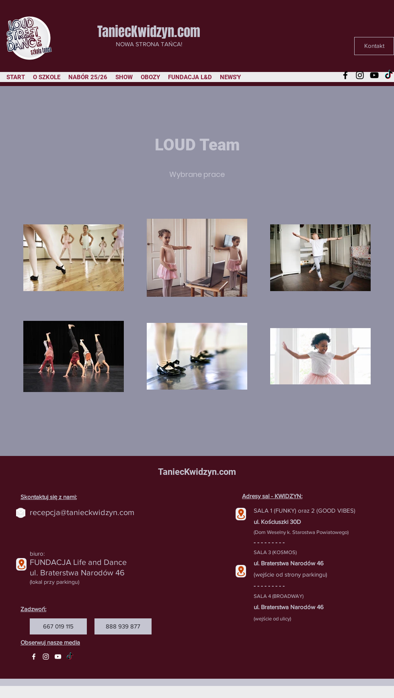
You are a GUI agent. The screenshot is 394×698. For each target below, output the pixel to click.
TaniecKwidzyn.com (148, 31)
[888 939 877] (123, 626)
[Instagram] (360, 75)
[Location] (21, 564)
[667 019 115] (58, 626)
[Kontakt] (374, 46)
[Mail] (20, 513)
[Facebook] (345, 75)
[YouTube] (374, 75)
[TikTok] (389, 75)
